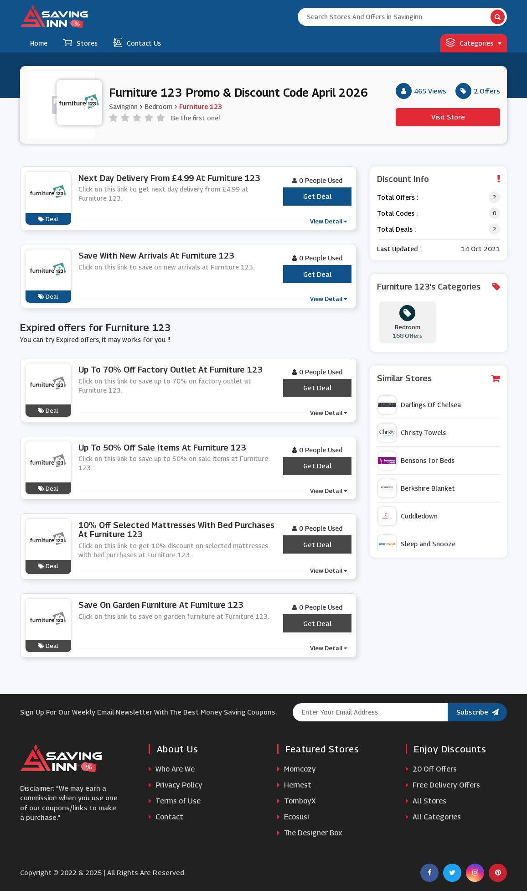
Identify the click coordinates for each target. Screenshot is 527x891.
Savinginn (123, 106)
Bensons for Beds (416, 460)
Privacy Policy (175, 785)
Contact (166, 817)
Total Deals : (396, 229)
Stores (80, 42)
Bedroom (158, 106)
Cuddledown (408, 516)
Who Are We (172, 769)
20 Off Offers (431, 769)
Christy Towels (412, 433)
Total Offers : (397, 197)
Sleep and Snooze (416, 544)
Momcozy (296, 769)
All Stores (426, 801)
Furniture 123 (200, 106)
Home (38, 43)
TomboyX (296, 801)
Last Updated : (399, 249)
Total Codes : (397, 213)
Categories (473, 42)
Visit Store (448, 117)
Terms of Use (175, 801)
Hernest (294, 785)
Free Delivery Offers (443, 785)
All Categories (433, 817)
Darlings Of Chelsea (419, 405)
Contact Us (137, 42)
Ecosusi (293, 817)
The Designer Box (309, 833)
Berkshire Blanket (416, 488)
